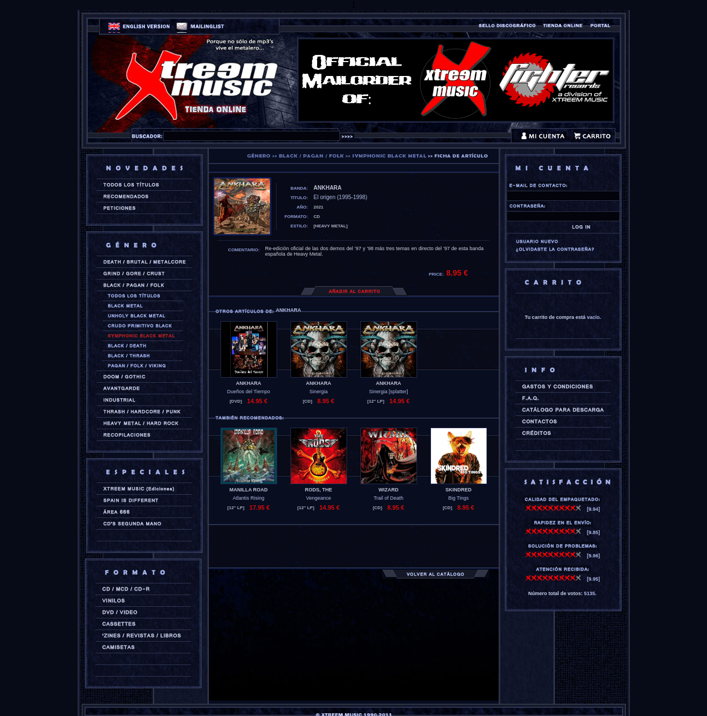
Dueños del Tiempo (248, 391)
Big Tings (458, 498)
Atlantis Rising (248, 498)
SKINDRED (458, 489)
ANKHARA (249, 383)
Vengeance (318, 498)
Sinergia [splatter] (388, 391)
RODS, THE (318, 489)
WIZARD (389, 489)
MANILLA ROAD (248, 489)
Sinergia (318, 391)
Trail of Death (389, 498)
